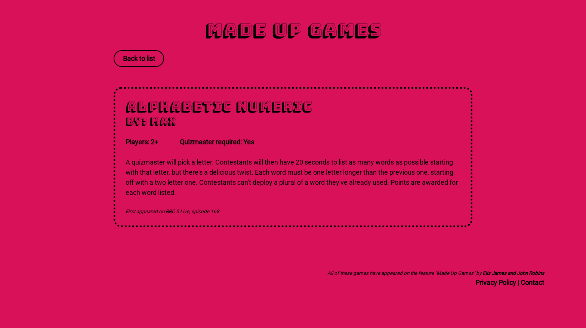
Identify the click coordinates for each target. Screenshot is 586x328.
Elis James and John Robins (513, 273)
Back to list (139, 58)
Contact (532, 282)
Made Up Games (293, 30)
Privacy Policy (495, 282)
